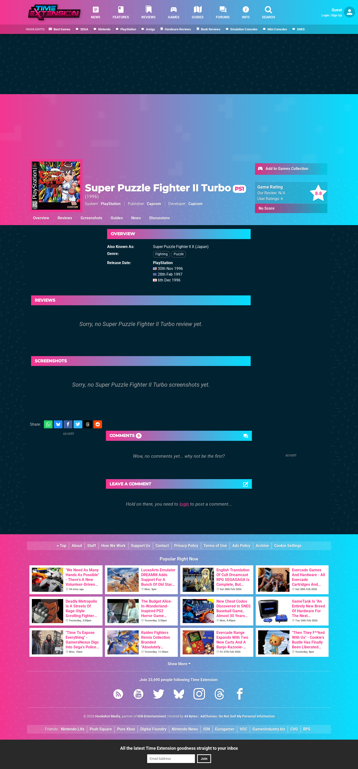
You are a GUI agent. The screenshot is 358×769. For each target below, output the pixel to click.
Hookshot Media (107, 716)
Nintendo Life (72, 729)
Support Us (140, 545)
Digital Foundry (153, 729)
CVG (294, 729)
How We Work (113, 545)
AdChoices (208, 716)
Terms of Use (215, 545)
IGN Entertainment (152, 716)
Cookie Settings (288, 545)
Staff (91, 545)
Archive (262, 545)
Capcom (154, 204)
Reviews (65, 218)
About (77, 545)
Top (61, 545)
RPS (306, 729)
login (184, 504)
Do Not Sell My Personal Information (247, 716)
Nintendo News (185, 729)
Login (325, 15)
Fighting (161, 254)
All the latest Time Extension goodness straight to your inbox (179, 748)
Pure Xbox (126, 729)
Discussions (159, 218)
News (136, 218)
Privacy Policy (186, 545)
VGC (243, 729)
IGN (206, 729)
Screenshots (91, 218)
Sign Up (336, 15)
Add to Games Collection (282, 169)
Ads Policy (241, 545)
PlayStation (111, 204)
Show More (179, 664)
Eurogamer (224, 729)
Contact (162, 545)
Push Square (101, 729)
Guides (117, 218)
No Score (267, 208)
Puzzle (179, 254)
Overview (41, 218)
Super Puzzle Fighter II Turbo (165, 188)
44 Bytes (191, 716)
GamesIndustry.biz (269, 729)
